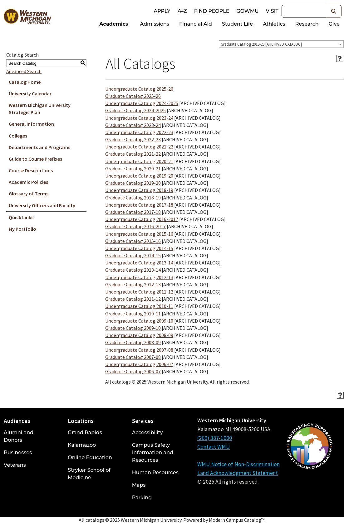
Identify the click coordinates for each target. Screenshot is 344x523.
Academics (113, 24)
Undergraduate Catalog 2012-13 (139, 277)
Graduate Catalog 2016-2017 (135, 226)
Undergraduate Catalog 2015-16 (139, 234)
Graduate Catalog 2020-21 (133, 168)
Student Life (237, 24)
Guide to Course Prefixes (35, 159)
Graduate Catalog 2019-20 (133, 183)
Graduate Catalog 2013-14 (133, 270)
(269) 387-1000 (214, 437)
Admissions (155, 24)
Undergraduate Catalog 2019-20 (139, 176)
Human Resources (155, 472)
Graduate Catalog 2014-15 (133, 255)
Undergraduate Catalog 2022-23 (139, 132)
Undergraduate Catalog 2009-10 (139, 321)
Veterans (15, 465)
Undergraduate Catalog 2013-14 (139, 262)
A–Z (182, 11)
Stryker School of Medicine (89, 473)
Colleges (18, 136)
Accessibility (147, 432)
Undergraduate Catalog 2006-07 (139, 364)
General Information (31, 124)
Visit (272, 11)
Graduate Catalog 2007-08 (133, 357)
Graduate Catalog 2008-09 (133, 342)
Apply (162, 11)
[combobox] (281, 44)
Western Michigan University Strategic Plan (40, 108)
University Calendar (30, 93)
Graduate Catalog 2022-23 (133, 139)
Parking (142, 497)
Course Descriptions (31, 170)
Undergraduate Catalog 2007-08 (139, 350)
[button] (334, 11)
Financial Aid (195, 24)
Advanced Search (24, 71)
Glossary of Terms (28, 193)
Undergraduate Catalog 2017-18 (139, 205)
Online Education (90, 457)
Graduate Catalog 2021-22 (133, 154)
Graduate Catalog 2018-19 (133, 197)
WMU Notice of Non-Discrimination (238, 464)
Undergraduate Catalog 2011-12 (139, 292)
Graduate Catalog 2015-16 (133, 241)
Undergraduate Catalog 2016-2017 (141, 219)
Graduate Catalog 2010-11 (133, 313)
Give (334, 24)
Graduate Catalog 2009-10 (133, 328)
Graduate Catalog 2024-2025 (135, 110)
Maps (139, 485)
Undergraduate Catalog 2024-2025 (141, 103)
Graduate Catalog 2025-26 (133, 96)
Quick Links (21, 217)
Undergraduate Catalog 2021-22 (139, 146)
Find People (211, 11)
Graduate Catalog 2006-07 (133, 371)
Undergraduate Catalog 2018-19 (139, 190)
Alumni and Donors (18, 436)
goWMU (247, 11)
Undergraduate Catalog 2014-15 (139, 248)
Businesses (18, 452)
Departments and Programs (39, 147)
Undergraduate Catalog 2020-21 (139, 161)
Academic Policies (28, 182)
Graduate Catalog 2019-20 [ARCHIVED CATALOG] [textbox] (261, 44)
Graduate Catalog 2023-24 (133, 125)
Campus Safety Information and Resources (152, 452)
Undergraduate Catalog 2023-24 (139, 118)
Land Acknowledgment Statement (237, 472)
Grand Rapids (85, 432)
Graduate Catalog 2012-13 (133, 284)
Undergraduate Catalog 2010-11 (139, 306)
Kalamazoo (82, 445)
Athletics (274, 24)
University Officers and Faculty (42, 205)
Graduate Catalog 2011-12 (133, 299)
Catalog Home (25, 82)
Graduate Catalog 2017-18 (133, 212)
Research (307, 24)
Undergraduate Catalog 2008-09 (139, 335)
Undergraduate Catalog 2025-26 (139, 89)
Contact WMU (213, 446)
